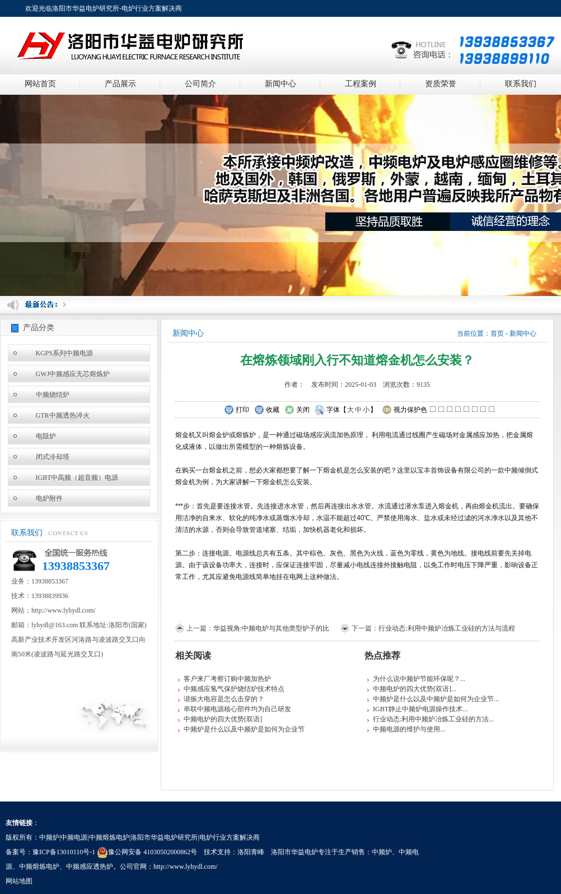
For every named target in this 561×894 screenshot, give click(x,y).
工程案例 (360, 84)
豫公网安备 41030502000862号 (147, 852)
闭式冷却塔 (52, 457)
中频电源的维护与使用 (406, 729)
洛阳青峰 (250, 852)
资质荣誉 (440, 84)
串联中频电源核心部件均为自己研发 (237, 709)
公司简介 (200, 84)
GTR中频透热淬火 (63, 415)
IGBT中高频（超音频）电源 (77, 477)
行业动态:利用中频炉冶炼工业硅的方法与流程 (446, 628)
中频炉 (382, 852)
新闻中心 (280, 84)
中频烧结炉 (52, 395)
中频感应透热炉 (89, 866)
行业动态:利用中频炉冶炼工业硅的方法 (431, 719)
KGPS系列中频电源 (65, 353)
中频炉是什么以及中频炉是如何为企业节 (244, 729)
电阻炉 (46, 436)
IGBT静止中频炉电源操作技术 (417, 709)
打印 (236, 410)
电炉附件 (49, 498)
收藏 (266, 410)
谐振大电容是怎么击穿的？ (224, 699)
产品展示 (120, 84)
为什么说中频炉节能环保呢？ (416, 679)
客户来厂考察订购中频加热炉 (227, 679)
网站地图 (19, 881)
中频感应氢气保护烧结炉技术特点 (234, 689)
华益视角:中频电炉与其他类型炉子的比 (271, 628)
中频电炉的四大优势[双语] (223, 719)
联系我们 (520, 84)
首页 (497, 333)
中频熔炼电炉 (39, 866)
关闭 (297, 410)
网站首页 (40, 84)
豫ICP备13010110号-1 (63, 852)
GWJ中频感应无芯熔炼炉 (73, 374)
